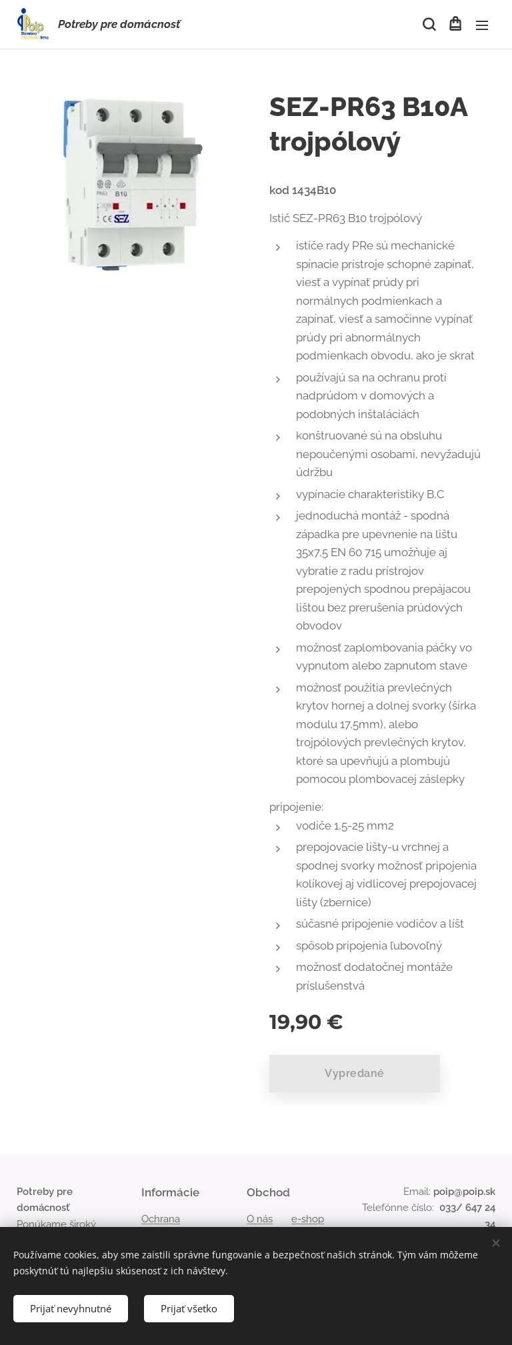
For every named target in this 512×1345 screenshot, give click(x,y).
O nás (260, 1219)
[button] (428, 24)
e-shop (307, 1219)
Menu (482, 25)
